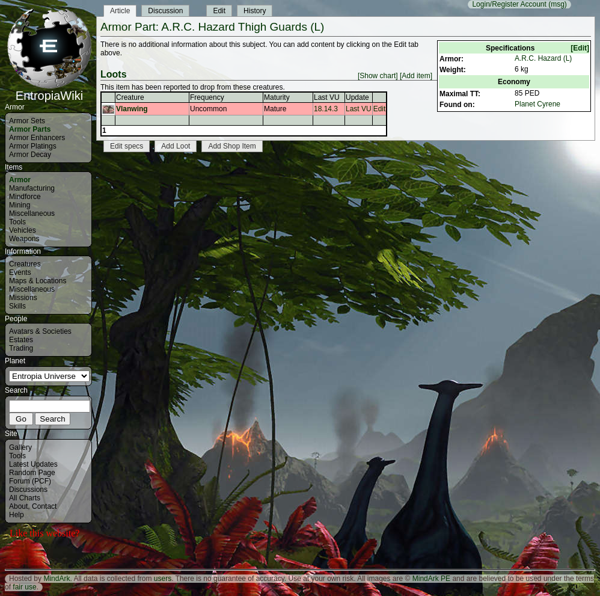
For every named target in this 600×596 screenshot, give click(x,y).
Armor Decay (30, 154)
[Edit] (580, 48)
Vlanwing (132, 109)
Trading (21, 348)
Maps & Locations (37, 281)
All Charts (24, 498)
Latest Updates (33, 464)
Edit (219, 11)
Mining (19, 205)
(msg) (557, 4)
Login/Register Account (509, 4)
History (254, 11)
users (162, 578)
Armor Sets (27, 121)
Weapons (24, 239)
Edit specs (126, 146)
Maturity (277, 97)
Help (16, 515)
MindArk (56, 578)
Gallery (20, 447)
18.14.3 (326, 109)
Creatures (25, 264)
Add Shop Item (232, 146)
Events (20, 272)
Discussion (165, 11)
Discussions (28, 489)
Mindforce (25, 196)
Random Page (32, 473)
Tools (17, 222)
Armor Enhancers (37, 138)
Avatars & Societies (40, 331)
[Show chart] (378, 76)
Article (120, 11)
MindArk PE (431, 578)
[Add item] (416, 76)
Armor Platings (33, 146)
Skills (17, 306)
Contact (44, 506)
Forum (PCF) (30, 481)
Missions (23, 297)
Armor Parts (30, 129)
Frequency (207, 97)
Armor (20, 180)
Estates (21, 340)
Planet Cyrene (537, 104)
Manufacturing (32, 188)
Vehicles (22, 230)
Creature (130, 97)
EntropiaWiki (49, 90)
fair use (24, 587)
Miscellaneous (32, 213)
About (18, 506)
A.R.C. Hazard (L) (543, 58)
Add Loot (175, 146)
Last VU (327, 97)
